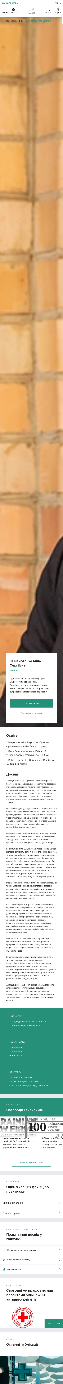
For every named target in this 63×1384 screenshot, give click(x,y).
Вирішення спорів (13, 1202)
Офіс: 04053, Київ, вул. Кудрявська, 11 (28, 1085)
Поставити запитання (31, 713)
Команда (19, 20)
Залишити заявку (10, 3)
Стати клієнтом (31, 703)
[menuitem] (57, 3)
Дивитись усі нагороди (31, 1162)
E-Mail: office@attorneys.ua (23, 1081)
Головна (10, 20)
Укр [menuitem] (56, 3)
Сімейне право (11, 1213)
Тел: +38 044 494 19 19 (20, 1077)
